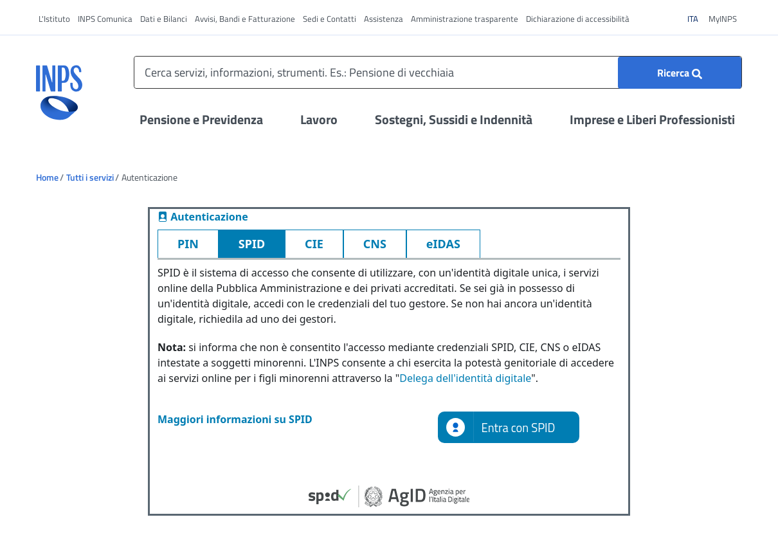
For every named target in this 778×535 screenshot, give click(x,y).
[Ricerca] (679, 73)
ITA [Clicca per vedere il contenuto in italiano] (696, 18)
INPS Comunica (105, 18)
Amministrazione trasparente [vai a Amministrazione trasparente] (464, 18)
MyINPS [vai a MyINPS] (723, 18)
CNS (374, 243)
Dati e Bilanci (163, 18)
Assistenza (383, 18)
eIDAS (443, 243)
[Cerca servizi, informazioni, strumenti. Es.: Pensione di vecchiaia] (437, 72)
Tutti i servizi (90, 177)
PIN (188, 243)
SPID (252, 243)
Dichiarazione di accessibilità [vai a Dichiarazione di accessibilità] (577, 18)
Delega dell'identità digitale (465, 378)
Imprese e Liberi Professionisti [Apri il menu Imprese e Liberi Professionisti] (652, 119)
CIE (314, 243)
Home (47, 177)
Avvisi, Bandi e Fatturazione (245, 18)
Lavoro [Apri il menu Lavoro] (319, 119)
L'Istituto (54, 18)
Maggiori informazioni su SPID (235, 419)
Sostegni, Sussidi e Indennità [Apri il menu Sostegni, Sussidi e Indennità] (453, 119)
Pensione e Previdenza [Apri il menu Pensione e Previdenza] (201, 119)
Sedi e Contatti (329, 18)
